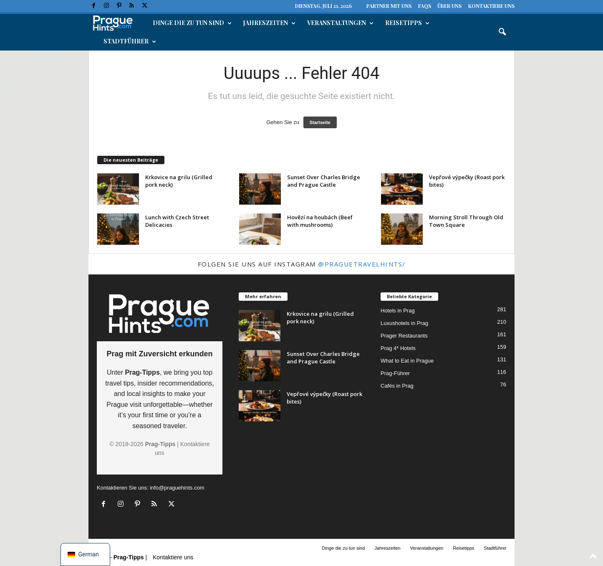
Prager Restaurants (404, 335)
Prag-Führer (395, 373)
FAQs (424, 6)
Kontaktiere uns (491, 6)
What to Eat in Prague (407, 361)
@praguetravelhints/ (362, 264)
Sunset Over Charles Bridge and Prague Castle (323, 180)
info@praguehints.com (177, 488)
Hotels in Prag (398, 310)
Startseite (320, 122)
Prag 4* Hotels (398, 348)
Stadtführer (129, 41)
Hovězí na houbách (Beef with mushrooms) (320, 220)
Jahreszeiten (269, 23)
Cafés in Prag (397, 386)
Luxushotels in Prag (404, 323)
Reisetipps (407, 23)
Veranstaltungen (340, 23)
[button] (502, 32)
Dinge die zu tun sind (192, 23)
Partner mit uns (388, 6)
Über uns (449, 6)
